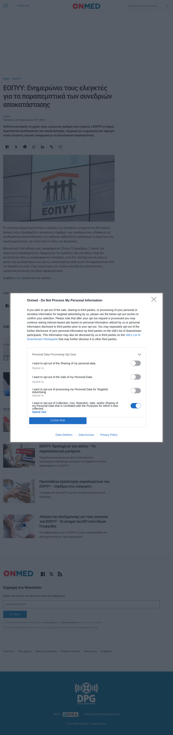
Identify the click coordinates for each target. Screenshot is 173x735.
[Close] (155, 300)
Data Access (86, 434)
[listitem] (86, 354)
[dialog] (86, 367)
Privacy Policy (108, 434)
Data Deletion (64, 434)
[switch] (136, 363)
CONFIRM (57, 420)
